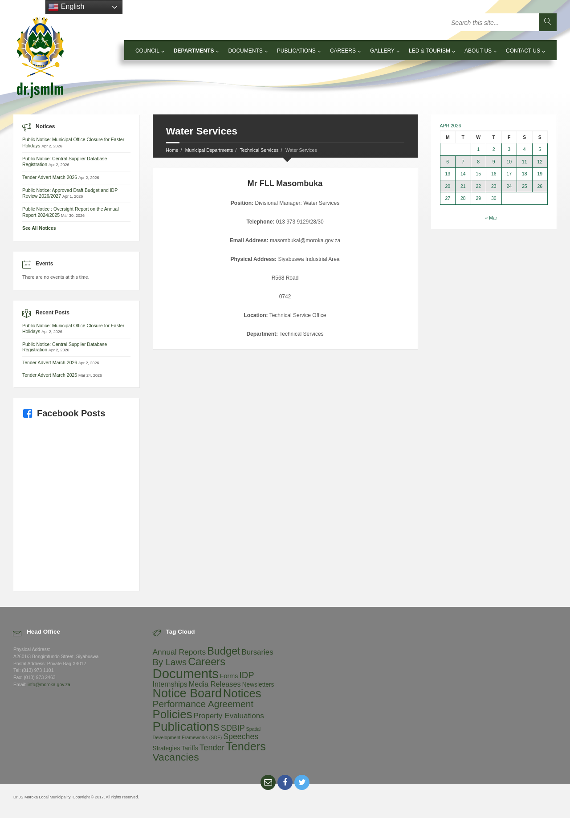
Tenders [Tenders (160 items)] (246, 746)
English (66, 7)
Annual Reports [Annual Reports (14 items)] (179, 651)
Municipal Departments (209, 150)
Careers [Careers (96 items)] (206, 661)
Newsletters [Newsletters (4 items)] (258, 684)
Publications (296, 51)
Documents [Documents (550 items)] (186, 673)
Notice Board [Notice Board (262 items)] (187, 693)
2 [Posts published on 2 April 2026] (494, 149)
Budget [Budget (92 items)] (223, 651)
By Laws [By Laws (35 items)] (170, 662)
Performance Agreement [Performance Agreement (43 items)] (203, 704)
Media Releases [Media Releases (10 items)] (215, 684)
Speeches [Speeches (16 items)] (240, 736)
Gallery (382, 51)
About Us (478, 51)
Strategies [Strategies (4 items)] (166, 748)
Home (172, 150)
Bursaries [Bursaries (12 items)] (257, 652)
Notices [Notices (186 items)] (242, 693)
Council (147, 51)
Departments (194, 51)
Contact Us (523, 51)
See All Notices (39, 228)
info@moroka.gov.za (49, 684)
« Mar (491, 217)
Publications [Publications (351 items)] (186, 726)
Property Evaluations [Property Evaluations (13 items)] (229, 715)
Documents (245, 51)
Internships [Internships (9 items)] (170, 684)
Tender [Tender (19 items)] (212, 747)
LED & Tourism (429, 51)
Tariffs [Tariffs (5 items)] (189, 748)
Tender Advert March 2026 (49, 177)
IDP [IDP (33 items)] (246, 675)
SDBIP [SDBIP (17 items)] (233, 728)
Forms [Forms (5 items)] (229, 676)
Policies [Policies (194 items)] (172, 714)
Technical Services (259, 150)
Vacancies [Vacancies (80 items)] (176, 757)
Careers (343, 51)
